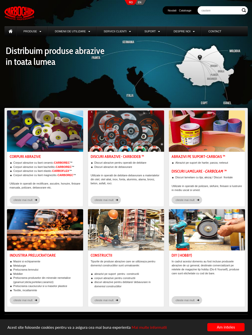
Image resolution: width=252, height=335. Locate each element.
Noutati (172, 10)
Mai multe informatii (149, 327)
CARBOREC (62, 162)
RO (131, 2)
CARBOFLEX (60, 170)
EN (139, 2)
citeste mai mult (23, 199)
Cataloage (185, 10)
